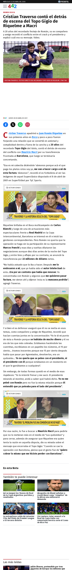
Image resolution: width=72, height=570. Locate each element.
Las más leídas (12, 562)
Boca (35, 137)
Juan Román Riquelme (50, 133)
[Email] (27, 124)
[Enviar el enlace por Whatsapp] (20, 124)
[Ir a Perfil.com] (63, 2)
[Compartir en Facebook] (5, 124)
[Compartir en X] (12, 124)
